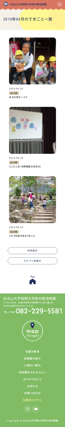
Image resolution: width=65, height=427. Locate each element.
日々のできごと (32, 379)
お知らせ (32, 386)
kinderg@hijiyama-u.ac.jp (18, 305)
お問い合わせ (32, 393)
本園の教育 (32, 351)
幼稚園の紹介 (32, 358)
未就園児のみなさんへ (32, 372)
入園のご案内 (32, 365)
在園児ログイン (32, 400)
